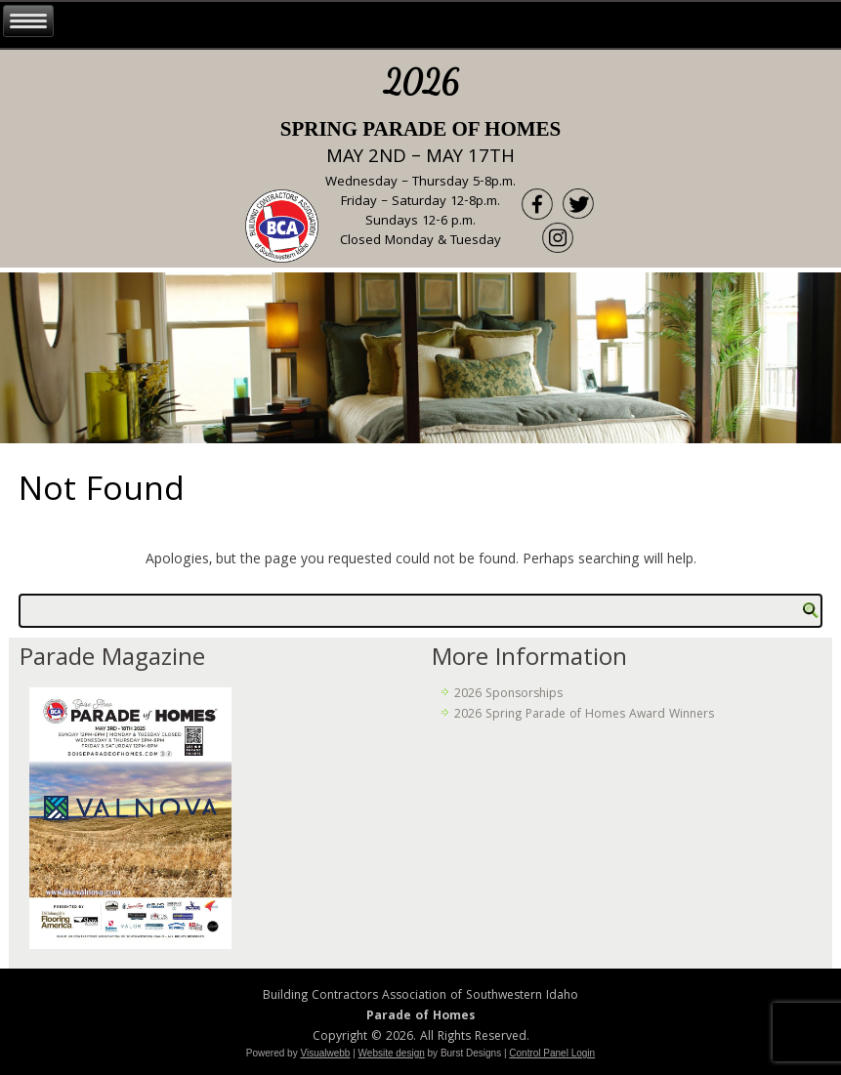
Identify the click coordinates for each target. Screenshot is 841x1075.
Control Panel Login (552, 1053)
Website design (391, 1053)
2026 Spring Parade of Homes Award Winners (584, 715)
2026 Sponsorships (508, 694)
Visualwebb (325, 1053)
